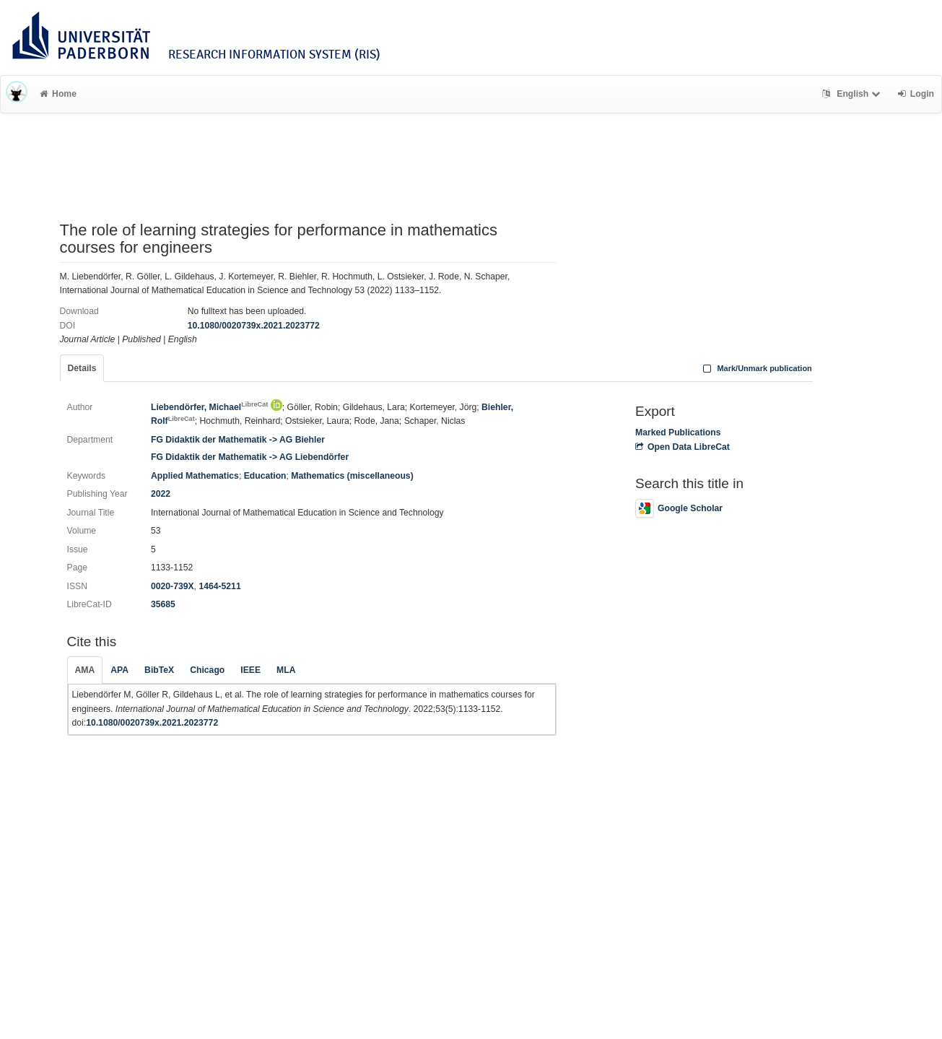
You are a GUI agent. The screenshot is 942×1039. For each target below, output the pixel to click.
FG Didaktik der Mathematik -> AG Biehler (238, 440)
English (853, 94)
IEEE (250, 670)
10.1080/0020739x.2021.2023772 (254, 326)
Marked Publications (678, 432)
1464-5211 (219, 586)
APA (119, 670)
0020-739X (172, 586)
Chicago (207, 670)
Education (265, 476)
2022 (160, 494)
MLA (285, 670)
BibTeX (159, 670)
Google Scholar (679, 508)
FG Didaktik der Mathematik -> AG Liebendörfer (250, 457)
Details (82, 368)
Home (58, 94)
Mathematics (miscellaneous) (352, 476)
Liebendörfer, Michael (209, 407)
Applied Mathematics (195, 476)
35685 (163, 604)
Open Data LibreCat (682, 447)
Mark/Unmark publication (756, 368)
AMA (85, 670)
